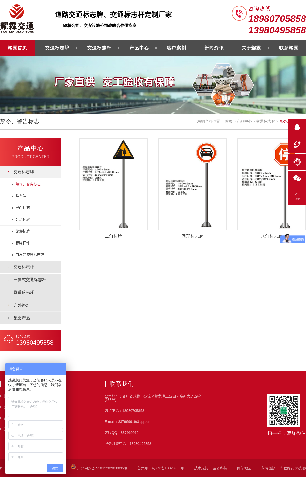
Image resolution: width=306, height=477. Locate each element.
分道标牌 (23, 219)
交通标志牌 (57, 47)
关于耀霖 (251, 47)
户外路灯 (22, 305)
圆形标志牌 (192, 236)
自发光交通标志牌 (30, 255)
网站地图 (244, 468)
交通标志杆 (99, 47)
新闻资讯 (214, 47)
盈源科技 (220, 468)
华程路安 (287, 468)
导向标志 (23, 208)
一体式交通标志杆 (30, 279)
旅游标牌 (23, 231)
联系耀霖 (288, 47)
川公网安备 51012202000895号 (99, 468)
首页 (229, 121)
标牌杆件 (23, 243)
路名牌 (21, 196)
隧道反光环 (24, 292)
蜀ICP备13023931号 (168, 468)
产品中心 (139, 47)
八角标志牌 (272, 236)
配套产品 (22, 318)
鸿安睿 (300, 468)
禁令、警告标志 (28, 184)
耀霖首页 (17, 47)
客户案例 (176, 47)
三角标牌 (113, 236)
